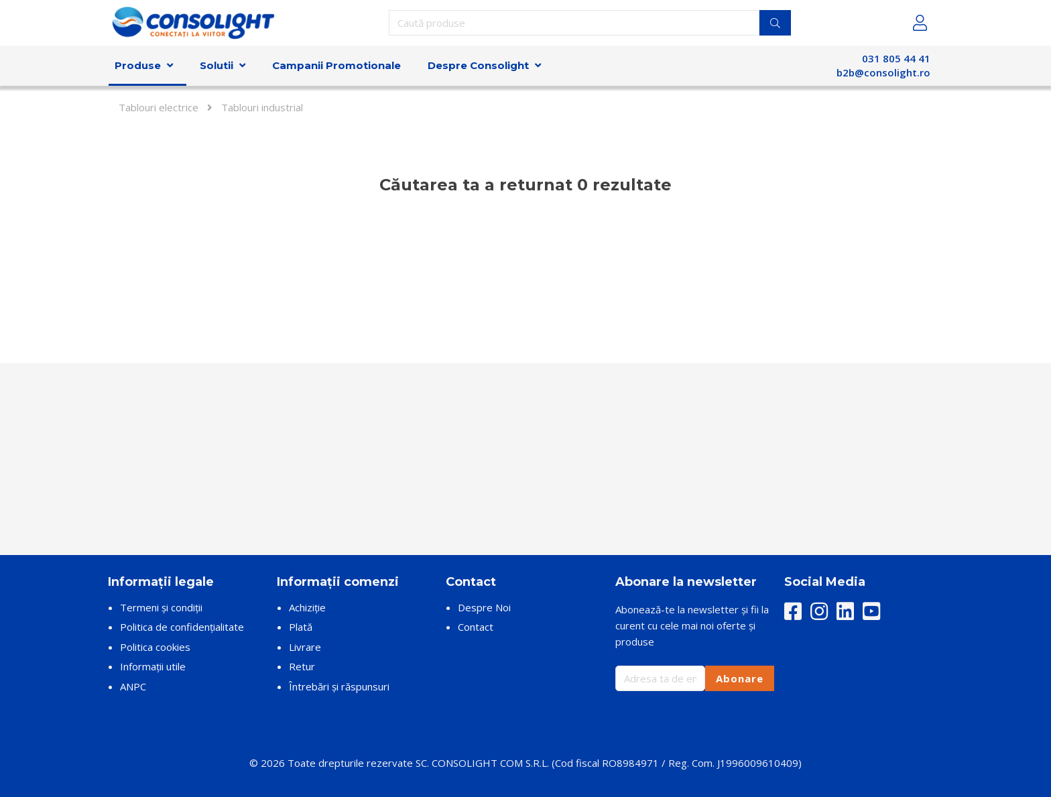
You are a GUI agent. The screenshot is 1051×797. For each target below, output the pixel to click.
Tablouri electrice (158, 107)
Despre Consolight (478, 65)
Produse (138, 65)
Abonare (739, 678)
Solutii (216, 65)
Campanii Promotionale (336, 65)
